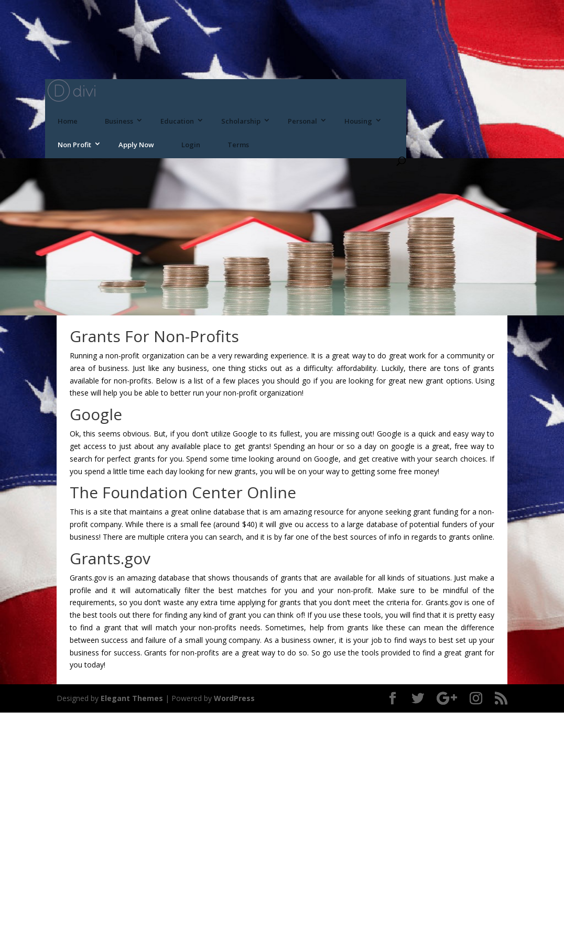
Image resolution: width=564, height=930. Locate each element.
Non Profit (74, 144)
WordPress (234, 698)
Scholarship (241, 121)
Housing (358, 121)
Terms (238, 144)
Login (190, 144)
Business (119, 121)
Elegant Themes (132, 698)
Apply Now (136, 144)
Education (177, 121)
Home (68, 121)
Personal (302, 121)
